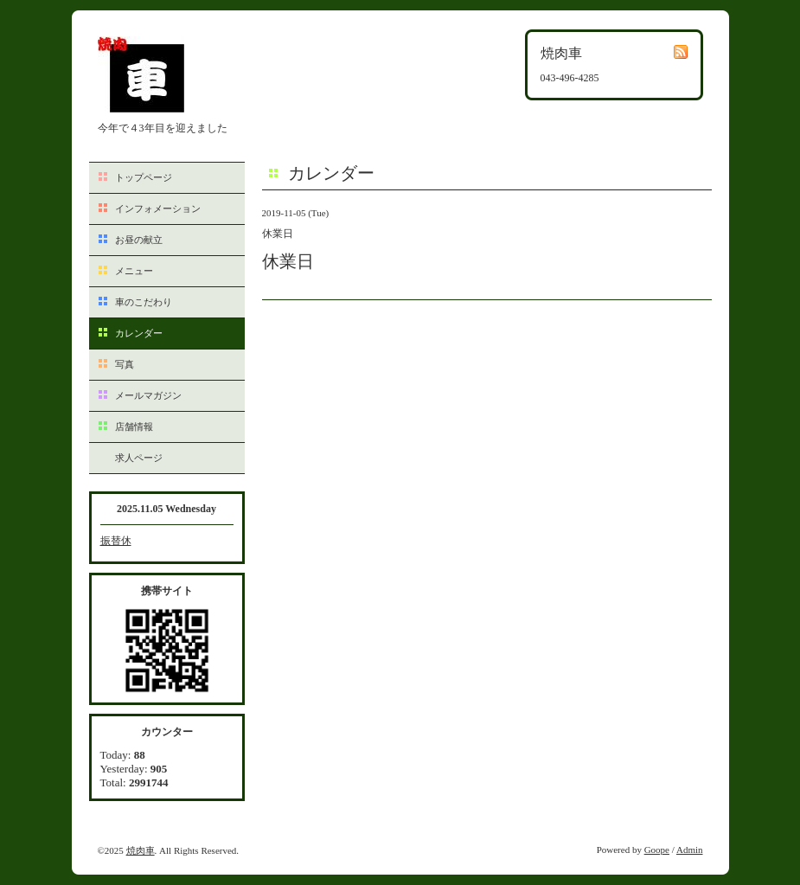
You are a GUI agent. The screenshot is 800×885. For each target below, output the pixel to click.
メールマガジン (148, 395)
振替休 (115, 541)
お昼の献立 (139, 239)
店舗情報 (134, 426)
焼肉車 (140, 850)
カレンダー (139, 333)
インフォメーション (158, 208)
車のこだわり (143, 302)
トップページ (143, 177)
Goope (656, 849)
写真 (124, 364)
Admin (689, 849)
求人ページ (139, 457)
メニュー (134, 271)
